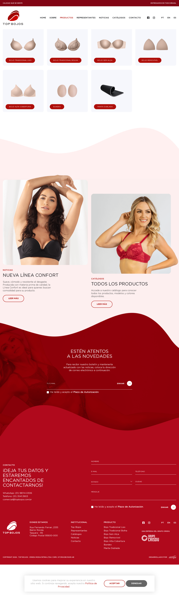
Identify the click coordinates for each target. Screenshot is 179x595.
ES (175, 18)
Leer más (13, 329)
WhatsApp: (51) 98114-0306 (17, 524)
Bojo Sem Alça (111, 565)
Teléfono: (15, 527)
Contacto (135, 18)
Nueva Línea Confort (31, 306)
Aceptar (114, 583)
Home (43, 18)
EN (168, 18)
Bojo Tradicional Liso (114, 558)
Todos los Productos (120, 314)
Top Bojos (76, 558)
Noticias (104, 18)
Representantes (85, 18)
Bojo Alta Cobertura (114, 572)
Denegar (136, 583)
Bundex (108, 575)
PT (162, 18)
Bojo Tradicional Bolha (115, 561)
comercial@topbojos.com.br (17, 530)
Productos (66, 18)
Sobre (52, 18)
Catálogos (118, 18)
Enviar (124, 414)
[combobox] (111, 512)
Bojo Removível (112, 568)
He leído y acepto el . (74, 423)
